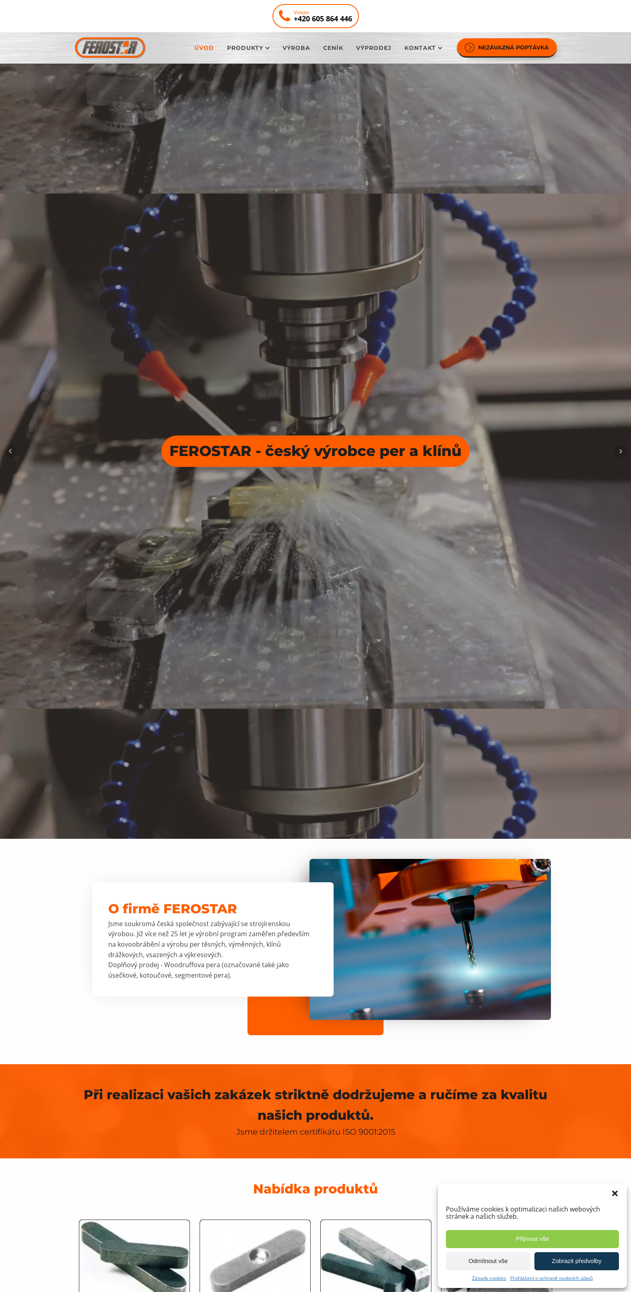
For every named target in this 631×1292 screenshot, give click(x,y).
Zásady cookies (489, 1278)
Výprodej (374, 48)
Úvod (204, 48)
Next (620, 451)
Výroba (296, 48)
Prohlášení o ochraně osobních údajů (551, 1278)
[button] (615, 1193)
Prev (10, 451)
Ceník (333, 48)
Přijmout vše (532, 1238)
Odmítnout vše (488, 1260)
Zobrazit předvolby (576, 1260)
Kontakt (423, 48)
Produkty (248, 48)
